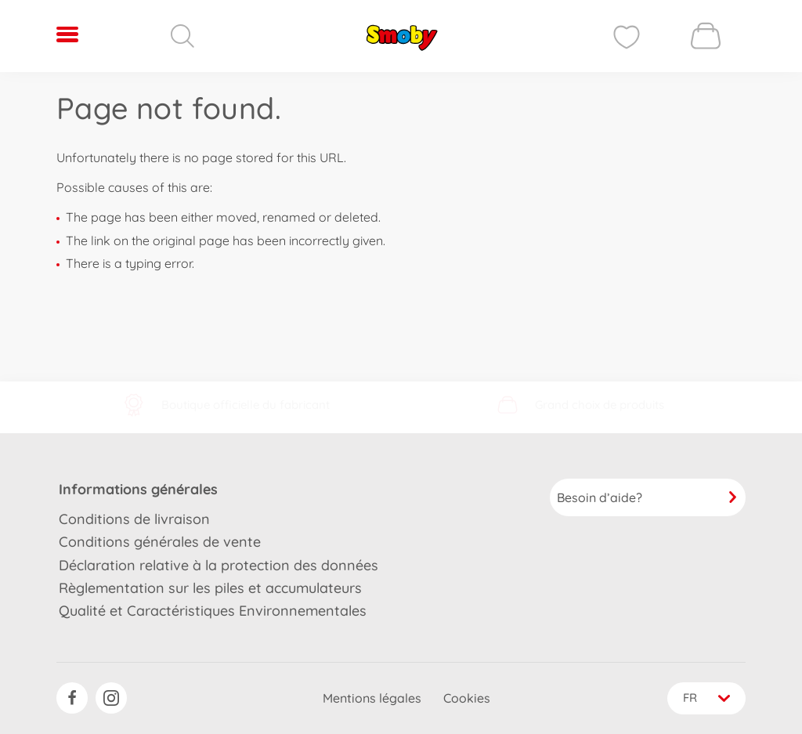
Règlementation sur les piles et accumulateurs (210, 586)
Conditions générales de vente (160, 541)
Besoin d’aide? (648, 496)
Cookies (465, 698)
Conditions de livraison (134, 517)
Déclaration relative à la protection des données (218, 564)
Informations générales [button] (138, 488)
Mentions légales (370, 698)
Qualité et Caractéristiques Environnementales (213, 610)
